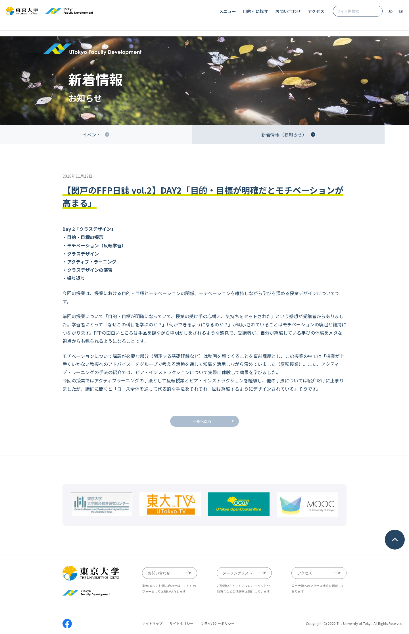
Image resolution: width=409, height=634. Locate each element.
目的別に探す (255, 11)
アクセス (316, 11)
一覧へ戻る (202, 421)
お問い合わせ (288, 11)
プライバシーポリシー (218, 623)
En (401, 11)
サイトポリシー (181, 623)
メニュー (227, 11)
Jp (390, 11)
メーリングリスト (237, 573)
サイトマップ (152, 623)
